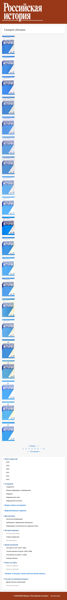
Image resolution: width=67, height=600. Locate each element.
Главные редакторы (12, 537)
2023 (7, 479)
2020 (7, 469)
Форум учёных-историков (15, 505)
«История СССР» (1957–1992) (16, 548)
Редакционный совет (13, 497)
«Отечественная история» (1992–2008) (19, 551)
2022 (7, 476)
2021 (7, 472)
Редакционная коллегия (14, 501)
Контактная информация (14, 519)
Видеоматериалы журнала (15, 510)
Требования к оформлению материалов (19, 522)
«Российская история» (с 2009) (16, 555)
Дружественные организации (15, 582)
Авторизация (55, 596)
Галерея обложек (12, 558)
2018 (7, 462)
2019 (7, 465)
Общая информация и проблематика (18, 490)
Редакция (9, 494)
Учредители (10, 487)
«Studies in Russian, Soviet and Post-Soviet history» (25, 573)
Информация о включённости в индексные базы (22, 526)
